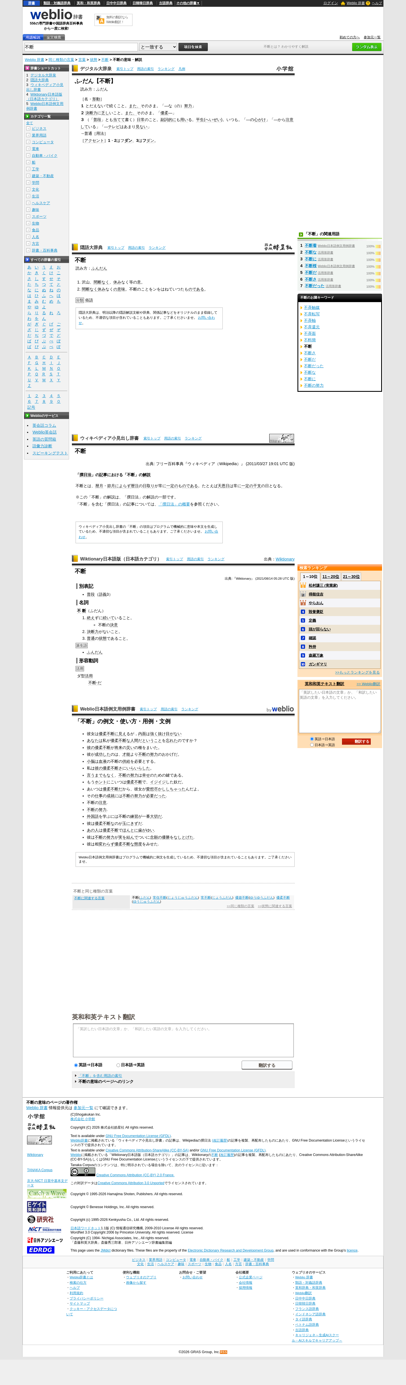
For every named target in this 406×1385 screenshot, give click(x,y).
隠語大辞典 (91, 247)
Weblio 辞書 (356, 3)
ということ (152, 740)
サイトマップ (80, 1303)
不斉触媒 (312, 307)
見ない (141, 126)
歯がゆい (146, 830)
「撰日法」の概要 (174, 504)
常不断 (206, 897)
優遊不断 (242, 897)
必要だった (156, 795)
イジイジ (158, 782)
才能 (126, 754)
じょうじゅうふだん (182, 897)
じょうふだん (222, 897)
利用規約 (76, 1293)
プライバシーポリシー (86, 1298)
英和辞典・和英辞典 (310, 1287)
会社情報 (245, 1282)
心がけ (260, 119)
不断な (311, 252)
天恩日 (224, 485)
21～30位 (351, 576)
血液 (103, 761)
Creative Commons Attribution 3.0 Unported (131, 1183)
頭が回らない (320, 629)
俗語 (89, 300)
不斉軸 (310, 320)
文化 (35, 189)
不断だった (315, 285)
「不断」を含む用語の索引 (100, 1076)
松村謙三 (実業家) (323, 585)
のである (196, 289)
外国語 (93, 816)
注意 (103, 802)
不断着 (311, 245)
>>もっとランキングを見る (357, 672)
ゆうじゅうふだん (146, 901)
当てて (119, 119)
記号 (31, 407)
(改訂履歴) (220, 1140)
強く (154, 733)
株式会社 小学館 (82, 1119)
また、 (135, 106)
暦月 (99, 485)
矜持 (312, 647)
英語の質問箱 (44, 439)
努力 (188, 106)
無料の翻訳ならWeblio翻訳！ (117, 19)
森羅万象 (316, 655)
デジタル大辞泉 (96, 68)
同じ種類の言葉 (61, 60)
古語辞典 (166, 3)
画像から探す (136, 1282)
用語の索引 (145, 69)
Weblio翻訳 (303, 1293)
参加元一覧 (372, 37)
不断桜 (311, 265)
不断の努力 (148, 754)
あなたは (95, 740)
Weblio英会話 (44, 432)
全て (29, 123)
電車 (35, 149)
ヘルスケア (41, 203)
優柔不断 (103, 747)
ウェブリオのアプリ (141, 1277)
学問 (35, 183)
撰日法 (85, 474)
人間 (134, 740)
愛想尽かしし (158, 789)
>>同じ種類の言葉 (240, 906)
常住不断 (159, 897)
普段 (97, 119)
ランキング (166, 69)
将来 (118, 747)
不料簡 (310, 340)
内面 (142, 733)
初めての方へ (349, 37)
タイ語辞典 (303, 1319)
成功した (103, 754)
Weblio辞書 (79, 1140)
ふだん (145, 897)
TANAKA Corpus (39, 1170)
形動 (96, 99)
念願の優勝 (160, 837)
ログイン (330, 3)
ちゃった (178, 789)
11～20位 (331, 576)
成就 (110, 795)
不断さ (311, 279)
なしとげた (183, 837)
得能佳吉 (316, 594)
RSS (223, 1352)
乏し (105, 113)
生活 (35, 196)
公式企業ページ (250, 1277)
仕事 (99, 795)
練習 (134, 816)
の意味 (119, 289)
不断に (311, 259)
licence (352, 1250)
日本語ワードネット (85, 1228)
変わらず (106, 844)
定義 (312, 620)
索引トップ (124, 69)
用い (184, 119)
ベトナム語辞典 (307, 1324)
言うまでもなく (100, 775)
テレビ (114, 126)
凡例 (181, 69)
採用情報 (245, 1287)
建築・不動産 (43, 176)
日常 (141, 119)
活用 (89, 676)
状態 (93, 60)
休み (117, 282)
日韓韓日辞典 (143, 3)
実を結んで (128, 837)
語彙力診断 (42, 446)
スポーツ (39, 216)
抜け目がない (170, 733)
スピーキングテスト (50, 453)
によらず (123, 485)
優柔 (164, 113)
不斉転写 (312, 314)
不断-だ (95, 682)
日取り (149, 485)
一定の (172, 485)
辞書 (31, 3)
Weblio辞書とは (81, 1277)
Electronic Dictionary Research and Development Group (230, 1250)
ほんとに (130, 830)
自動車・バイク (45, 155)
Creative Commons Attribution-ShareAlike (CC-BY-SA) (147, 1150)
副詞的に (168, 119)
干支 (257, 485)
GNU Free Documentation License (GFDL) (138, 1136)
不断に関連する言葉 (89, 898)
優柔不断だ (112, 789)
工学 (35, 169)
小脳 (91, 761)
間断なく (101, 282)
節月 (111, 485)
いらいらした (138, 768)
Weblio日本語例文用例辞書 (107, 709)
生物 (35, 223)
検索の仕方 (78, 1282)
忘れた (172, 740)
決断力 (91, 113)
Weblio (75, 1155)
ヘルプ (377, 3)
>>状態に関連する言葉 (275, 906)
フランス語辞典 (307, 1309)
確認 (312, 638)
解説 (147, 474)
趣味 (35, 210)
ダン (128, 140)
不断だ (311, 272)
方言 (35, 243)
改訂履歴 (227, 1155)
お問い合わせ (192, 1277)
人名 (35, 237)
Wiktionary (285, 559)
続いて (108, 617)
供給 (126, 761)
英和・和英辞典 (88, 3)
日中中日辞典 (116, 3)
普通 (91, 638)
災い (130, 747)
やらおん (316, 603)
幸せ (146, 775)
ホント (101, 782)
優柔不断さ (112, 768)
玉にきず (130, 823)
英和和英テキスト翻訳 (103, 1016)
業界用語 (39, 135)
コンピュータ (43, 142)
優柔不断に (108, 733)
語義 (103, 594)
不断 (105, 60)
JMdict (106, 1250)
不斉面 (310, 333)
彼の (91, 747)
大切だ (156, 816)
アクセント (94, 140)
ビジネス (39, 128)
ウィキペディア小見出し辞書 (109, 438)
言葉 (82, 60)
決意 (114, 625)
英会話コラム (44, 425)
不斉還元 (312, 327)
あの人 (93, 830)
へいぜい (213, 119)
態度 (138, 844)
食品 (35, 230)
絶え (91, 617)
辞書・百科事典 (45, 250)
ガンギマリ (318, 664)
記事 (103, 474)
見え (122, 733)
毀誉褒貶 (316, 612)
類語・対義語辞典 (56, 3)
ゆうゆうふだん (261, 897)
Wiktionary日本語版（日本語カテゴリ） (121, 559)
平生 (200, 119)
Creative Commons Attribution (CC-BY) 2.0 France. (135, 1175)
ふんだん (99, 268)
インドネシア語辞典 (310, 1314)
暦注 (135, 485)
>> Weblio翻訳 (368, 684)
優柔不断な (120, 740)
